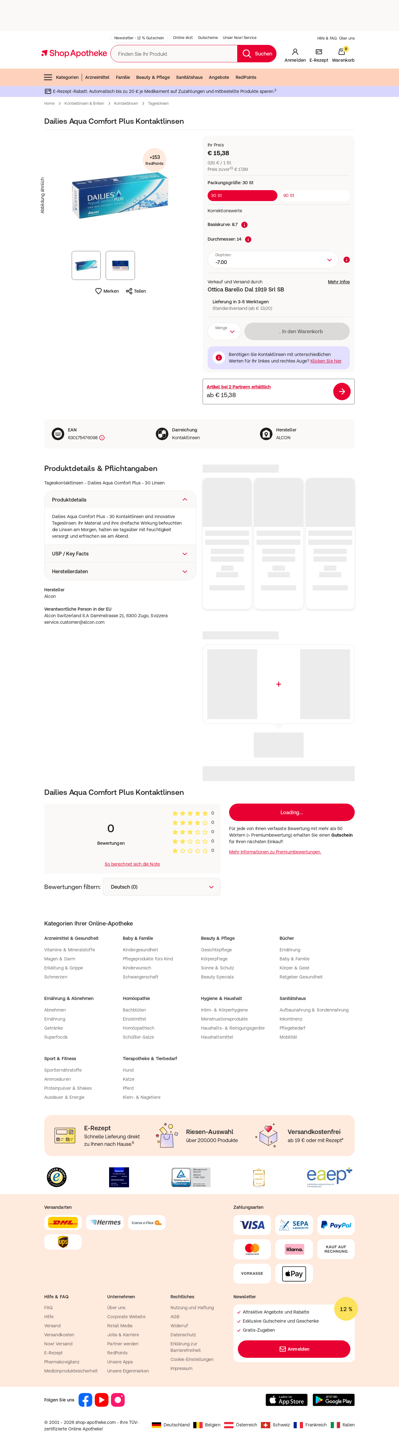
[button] (120, 499)
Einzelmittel (135, 1018)
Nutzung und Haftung (192, 1307)
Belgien (206, 1425)
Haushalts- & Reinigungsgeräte (233, 1028)
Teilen (135, 291)
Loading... (292, 812)
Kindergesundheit (140, 949)
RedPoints (246, 77)
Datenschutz (183, 1334)
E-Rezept (53, 1352)
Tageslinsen (158, 103)
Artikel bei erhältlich (239, 386)
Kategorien (61, 77)
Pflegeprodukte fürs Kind (148, 958)
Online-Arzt (183, 38)
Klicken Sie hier (326, 360)
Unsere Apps (120, 1361)
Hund (128, 1070)
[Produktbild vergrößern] (120, 195)
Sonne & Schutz (217, 967)
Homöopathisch (139, 1028)
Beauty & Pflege (153, 77)
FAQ (48, 1307)
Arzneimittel (97, 77)
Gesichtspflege (216, 949)
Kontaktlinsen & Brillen (84, 103)
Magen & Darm (59, 958)
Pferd (128, 1088)
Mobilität (288, 1037)
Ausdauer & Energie (64, 1097)
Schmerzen (55, 976)
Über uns (347, 38)
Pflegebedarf (293, 1028)
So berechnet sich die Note (132, 864)
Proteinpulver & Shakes (68, 1088)
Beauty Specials (217, 976)
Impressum (182, 1368)
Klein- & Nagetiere (142, 1097)
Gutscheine (208, 38)
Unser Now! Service (240, 38)
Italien (343, 1425)
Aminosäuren (57, 1079)
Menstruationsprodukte (224, 1018)
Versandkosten (59, 1334)
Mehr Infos (339, 281)
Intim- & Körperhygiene (224, 1009)
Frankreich (310, 1425)
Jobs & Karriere (123, 1334)
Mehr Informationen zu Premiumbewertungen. (275, 851)
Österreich (240, 1425)
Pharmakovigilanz (61, 1361)
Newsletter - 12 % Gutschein (139, 38)
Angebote (219, 77)
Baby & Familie (295, 958)
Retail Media (119, 1325)
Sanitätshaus (189, 77)
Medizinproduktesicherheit (71, 1370)
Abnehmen (55, 1009)
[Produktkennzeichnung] (101, 438)
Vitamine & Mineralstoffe (69, 949)
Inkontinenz (291, 1018)
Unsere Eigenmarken (128, 1370)
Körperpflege (214, 958)
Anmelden (294, 1349)
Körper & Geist (295, 967)
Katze (128, 1079)
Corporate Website (126, 1316)
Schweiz (275, 1425)
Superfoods (56, 1037)
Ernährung (290, 949)
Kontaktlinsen (126, 103)
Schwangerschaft (141, 976)
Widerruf (179, 1325)
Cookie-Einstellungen (192, 1359)
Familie (123, 77)
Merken (107, 291)
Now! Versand (58, 1343)
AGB (175, 1316)
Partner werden (122, 1343)
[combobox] (273, 259)
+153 (154, 160)
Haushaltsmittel (217, 1037)
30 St (216, 195)
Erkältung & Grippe (63, 967)
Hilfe (49, 1316)
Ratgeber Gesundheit (301, 976)
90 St (288, 195)
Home (49, 103)
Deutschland (171, 1425)
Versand (52, 1325)
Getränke (53, 1028)
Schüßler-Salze (138, 1037)
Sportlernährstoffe (63, 1070)
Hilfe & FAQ (327, 38)
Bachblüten (134, 1009)
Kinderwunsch (137, 967)
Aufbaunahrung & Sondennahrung (314, 1009)
